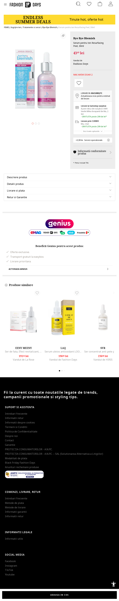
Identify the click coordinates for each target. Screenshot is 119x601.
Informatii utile (14, 538)
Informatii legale (18, 532)
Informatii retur (14, 418)
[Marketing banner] (59, 18)
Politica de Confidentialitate (21, 431)
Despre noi (11, 436)
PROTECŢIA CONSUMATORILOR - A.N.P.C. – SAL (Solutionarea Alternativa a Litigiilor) (54, 454)
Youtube (10, 574)
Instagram (11, 565)
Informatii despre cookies (20, 422)
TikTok (9, 570)
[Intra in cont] (110, 4)
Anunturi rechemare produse (22, 467)
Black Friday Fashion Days (20, 462)
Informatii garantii (16, 511)
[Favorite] (89, 4)
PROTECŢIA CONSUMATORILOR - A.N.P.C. (29, 449)
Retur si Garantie (17, 197)
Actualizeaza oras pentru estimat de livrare (95, 97)
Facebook (10, 561)
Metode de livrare (15, 507)
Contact (9, 440)
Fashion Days (80, 63)
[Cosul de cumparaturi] (100, 4)
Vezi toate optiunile (91, 131)
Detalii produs (15, 184)
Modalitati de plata (16, 458)
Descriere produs (17, 177)
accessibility (113, 584)
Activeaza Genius (59, 269)
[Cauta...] (78, 4)
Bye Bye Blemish (84, 38)
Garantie (10, 445)
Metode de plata (14, 503)
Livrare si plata (16, 190)
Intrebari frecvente (16, 413)
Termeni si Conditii (16, 427)
